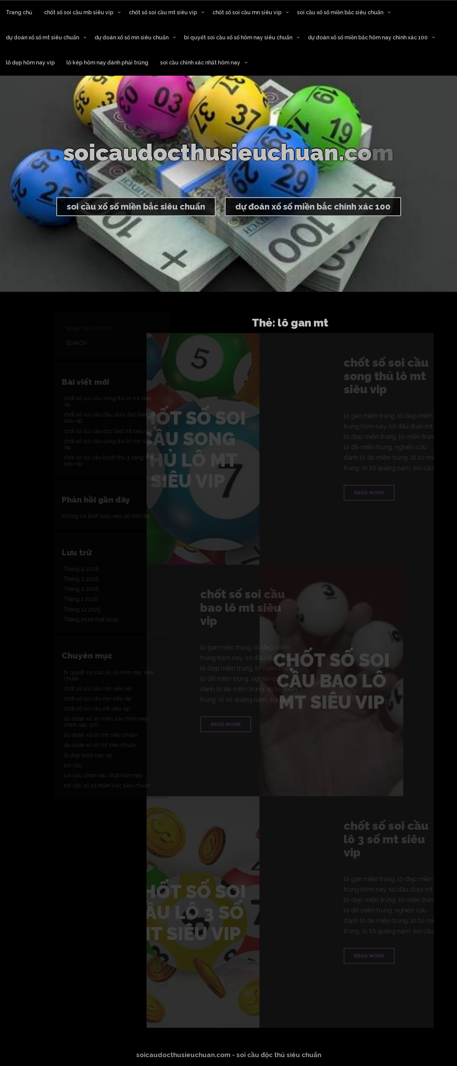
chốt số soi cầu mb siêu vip (78, 12)
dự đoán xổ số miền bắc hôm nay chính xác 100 (368, 37)
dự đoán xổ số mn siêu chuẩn (131, 37)
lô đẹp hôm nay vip (30, 62)
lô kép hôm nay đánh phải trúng (107, 62)
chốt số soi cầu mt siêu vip (163, 12)
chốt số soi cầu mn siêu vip (247, 12)
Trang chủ (19, 12)
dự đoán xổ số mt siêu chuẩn (42, 37)
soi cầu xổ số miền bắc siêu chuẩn (340, 12)
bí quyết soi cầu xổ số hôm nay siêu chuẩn (238, 37)
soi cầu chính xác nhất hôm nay (200, 62)
